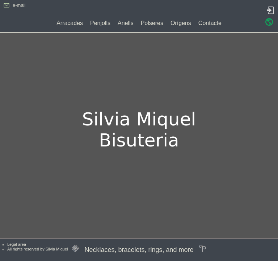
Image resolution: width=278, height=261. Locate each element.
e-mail (19, 5)
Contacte (210, 23)
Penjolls (100, 23)
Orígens (180, 23)
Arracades (69, 23)
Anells (126, 23)
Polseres (152, 23)
